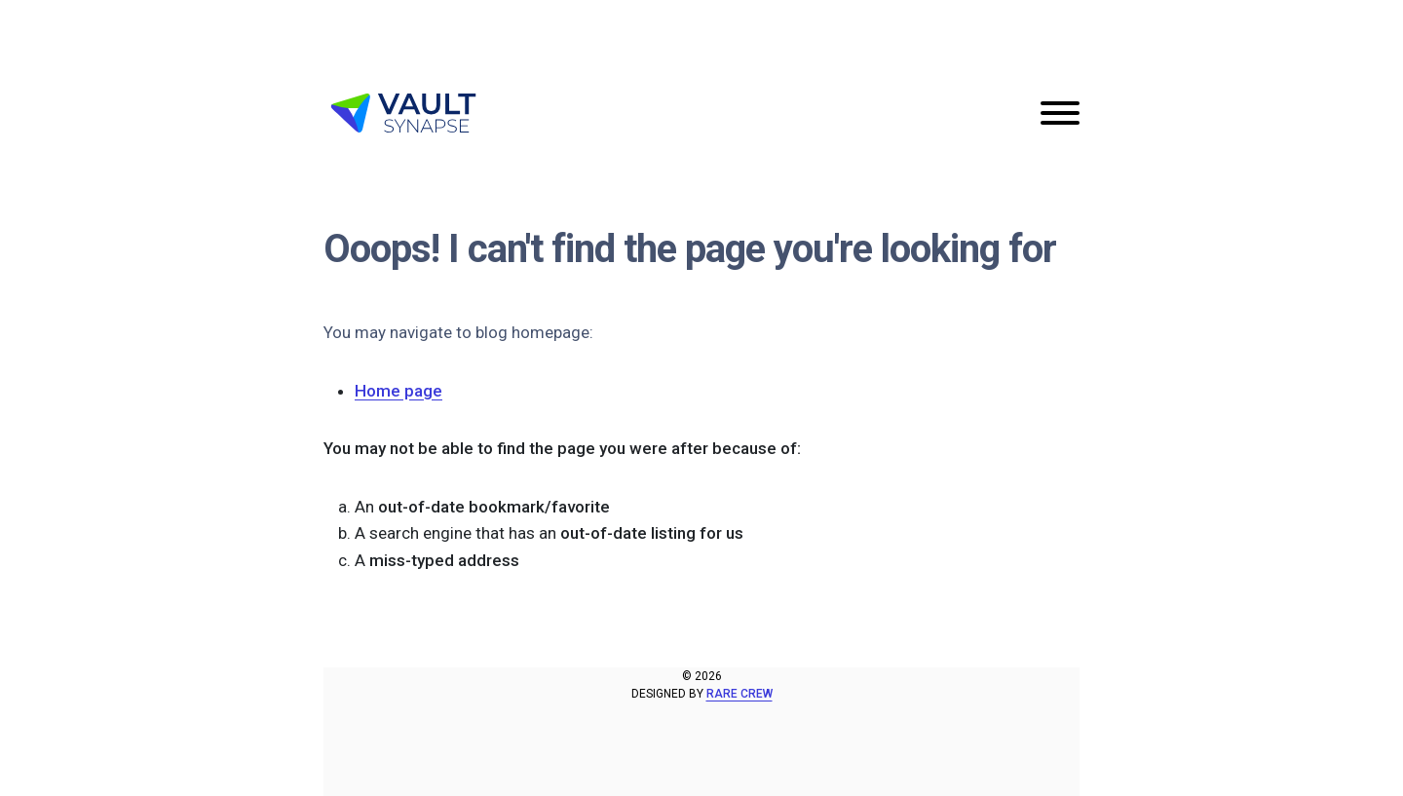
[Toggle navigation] (1060, 113)
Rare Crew (739, 694)
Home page (398, 390)
